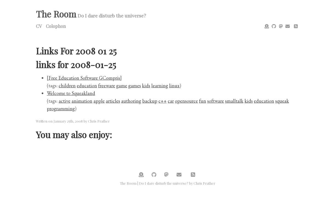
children (67, 85)
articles (113, 101)
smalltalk (234, 101)
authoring (131, 101)
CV (39, 26)
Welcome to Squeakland (71, 93)
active (64, 101)
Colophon (56, 26)
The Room (56, 14)
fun (202, 101)
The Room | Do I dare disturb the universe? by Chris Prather (167, 183)
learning (159, 85)
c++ (162, 101)
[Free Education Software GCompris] (84, 78)
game (121, 85)
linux (174, 85)
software (215, 101)
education (87, 85)
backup (149, 101)
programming (61, 108)
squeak (282, 101)
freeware (106, 85)
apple (99, 101)
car (171, 101)
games (134, 85)
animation (82, 101)
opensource (186, 101)
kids (146, 85)
